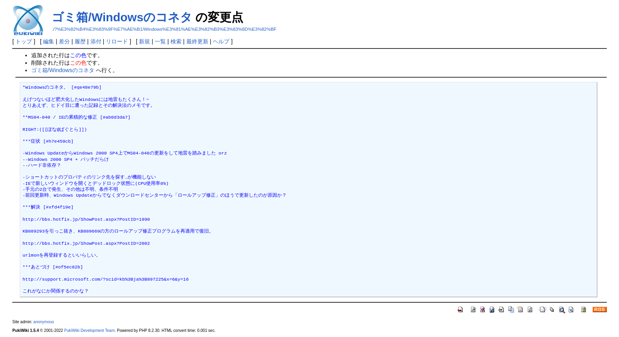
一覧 (160, 41)
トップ (23, 41)
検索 (176, 41)
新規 (144, 41)
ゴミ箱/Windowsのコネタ (122, 17)
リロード (117, 41)
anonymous (44, 322)
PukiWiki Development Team (89, 330)
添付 (95, 41)
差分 (64, 41)
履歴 (80, 41)
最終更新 (197, 41)
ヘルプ (221, 41)
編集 (48, 41)
